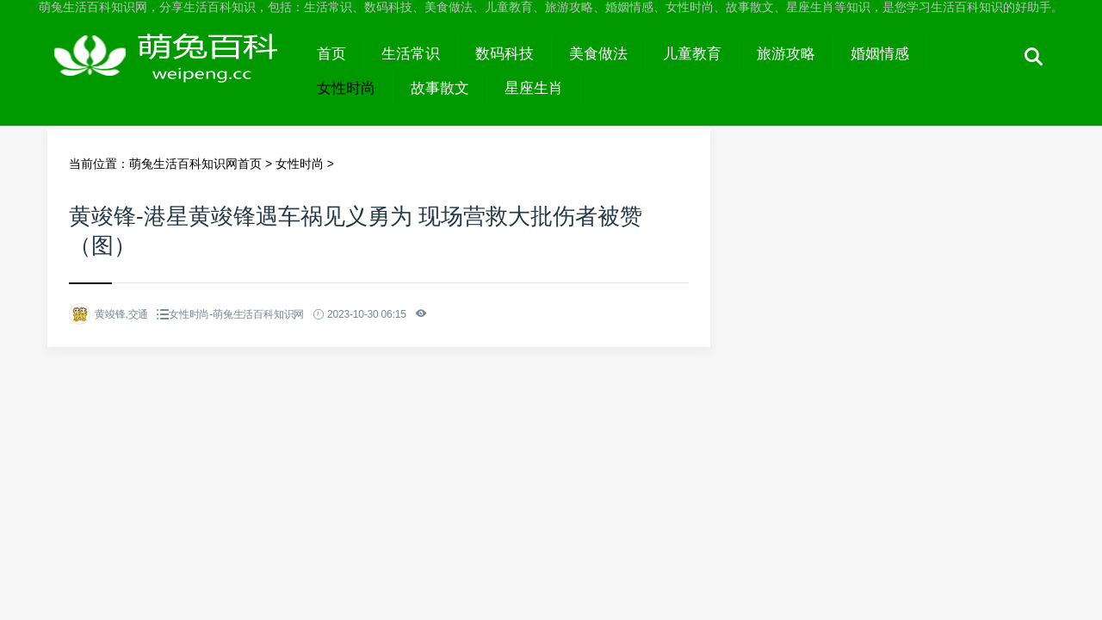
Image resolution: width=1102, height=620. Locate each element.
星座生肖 (534, 88)
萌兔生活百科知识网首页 (195, 163)
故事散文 (440, 88)
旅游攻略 (786, 54)
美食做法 (598, 54)
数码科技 (504, 54)
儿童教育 (692, 54)
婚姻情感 (880, 54)
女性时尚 (346, 88)
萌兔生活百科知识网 (173, 70)
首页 (331, 54)
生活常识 (410, 54)
